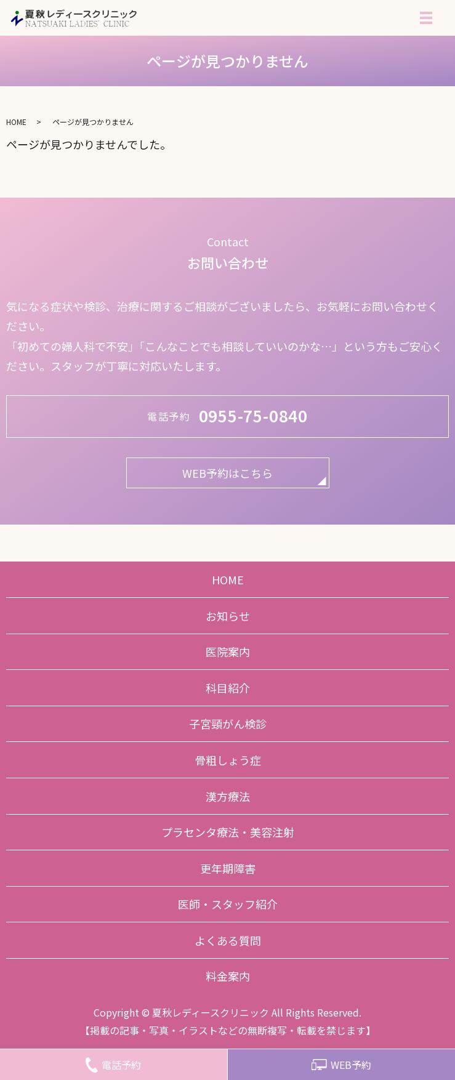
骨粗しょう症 (228, 760)
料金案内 (228, 976)
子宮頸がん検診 (228, 723)
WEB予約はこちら (227, 473)
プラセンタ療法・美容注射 (227, 832)
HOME (16, 121)
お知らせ (228, 616)
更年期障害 (228, 868)
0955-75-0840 (253, 415)
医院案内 (228, 651)
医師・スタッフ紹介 (228, 904)
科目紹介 (228, 688)
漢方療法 (228, 796)
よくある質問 (228, 940)
